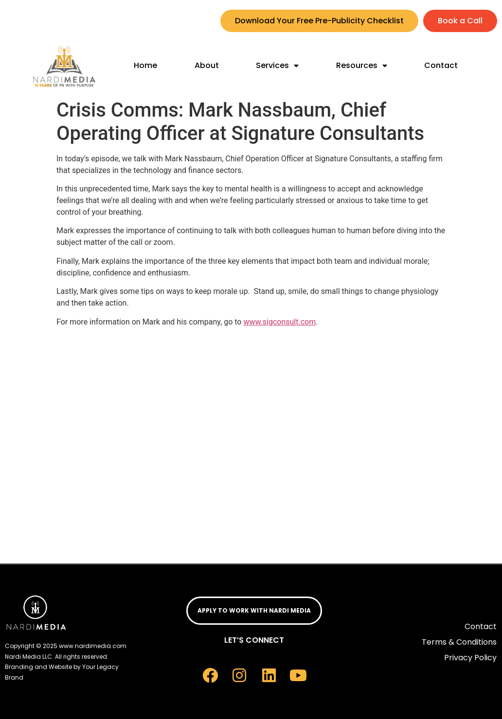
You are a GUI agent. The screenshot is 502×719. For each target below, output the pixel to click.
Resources (361, 65)
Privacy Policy (470, 657)
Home (145, 65)
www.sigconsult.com (279, 321)
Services (277, 65)
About (207, 65)
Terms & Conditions (459, 642)
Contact (441, 65)
